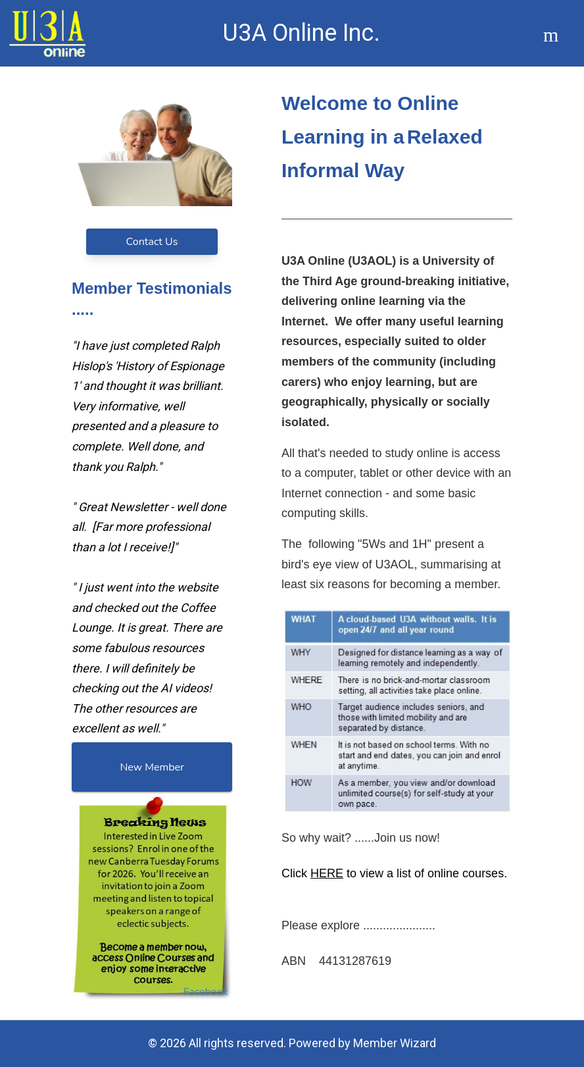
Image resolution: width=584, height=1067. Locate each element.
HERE (326, 872)
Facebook (205, 992)
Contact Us (152, 241)
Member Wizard (394, 1043)
